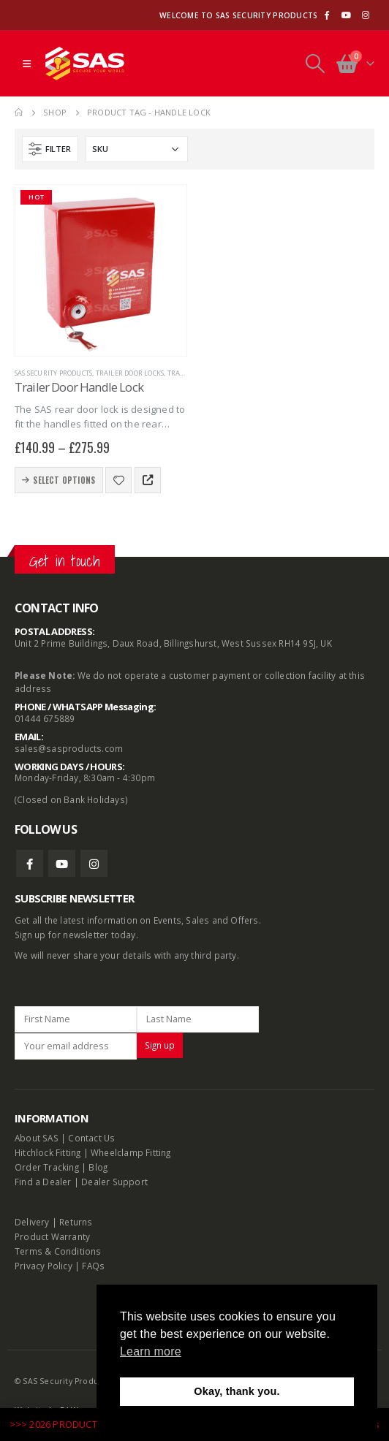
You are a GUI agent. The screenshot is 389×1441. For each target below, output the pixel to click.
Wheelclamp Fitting (131, 1152)
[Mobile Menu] (27, 63)
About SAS (36, 1138)
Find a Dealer (43, 1181)
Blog (97, 1167)
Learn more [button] (150, 1351)
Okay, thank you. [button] (236, 1391)
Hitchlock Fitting (47, 1152)
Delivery (32, 1222)
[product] (100, 270)
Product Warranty (53, 1236)
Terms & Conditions (58, 1251)
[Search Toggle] (314, 63)
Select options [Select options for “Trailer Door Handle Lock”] (64, 480)
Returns (75, 1222)
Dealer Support (114, 1181)
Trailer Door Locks (130, 373)
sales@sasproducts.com (69, 748)
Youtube (61, 863)
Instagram (93, 863)
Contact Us (91, 1138)
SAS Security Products (53, 373)
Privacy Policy (43, 1265)
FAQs (93, 1265)
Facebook (29, 863)
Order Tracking (47, 1167)
